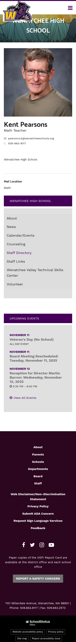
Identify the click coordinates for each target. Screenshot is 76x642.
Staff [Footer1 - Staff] (38, 483)
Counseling (16, 244)
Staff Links (16, 261)
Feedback (38, 528)
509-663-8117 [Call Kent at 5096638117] (17, 143)
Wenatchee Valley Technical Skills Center (35, 272)
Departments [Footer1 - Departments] (38, 469)
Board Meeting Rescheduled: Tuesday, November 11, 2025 (34, 358)
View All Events (24, 398)
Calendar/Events (20, 235)
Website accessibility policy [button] (28, 631)
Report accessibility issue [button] (46, 638)
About (12, 218)
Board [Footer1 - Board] (38, 476)
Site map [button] (22, 638)
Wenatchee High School (30, 201)
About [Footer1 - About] (38, 447)
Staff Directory (19, 253)
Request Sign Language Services (38, 521)
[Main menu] (70, 7)
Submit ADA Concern (38, 513)
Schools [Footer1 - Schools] (38, 462)
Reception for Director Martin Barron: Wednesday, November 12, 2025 (36, 377)
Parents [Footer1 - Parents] (38, 454)
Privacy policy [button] (55, 631)
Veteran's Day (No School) (32, 339)
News (11, 227)
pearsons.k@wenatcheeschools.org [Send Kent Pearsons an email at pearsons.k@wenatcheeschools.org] (31, 138)
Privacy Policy (37, 506)
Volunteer (15, 284)
